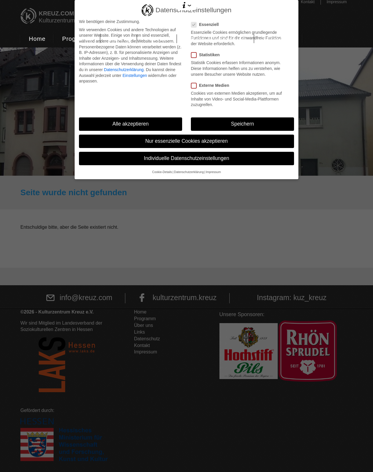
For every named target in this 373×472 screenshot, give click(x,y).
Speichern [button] (242, 124)
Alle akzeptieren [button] (130, 124)
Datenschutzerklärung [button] (189, 172)
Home (37, 39)
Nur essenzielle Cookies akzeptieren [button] (186, 141)
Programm (77, 39)
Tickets (118, 39)
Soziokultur (278, 39)
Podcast (156, 39)
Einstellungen (134, 75)
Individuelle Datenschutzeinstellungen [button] (186, 158)
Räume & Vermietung (215, 39)
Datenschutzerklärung (124, 69)
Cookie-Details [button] (162, 172)
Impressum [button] (213, 172)
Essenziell (207, 24)
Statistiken (207, 55)
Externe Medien (212, 85)
